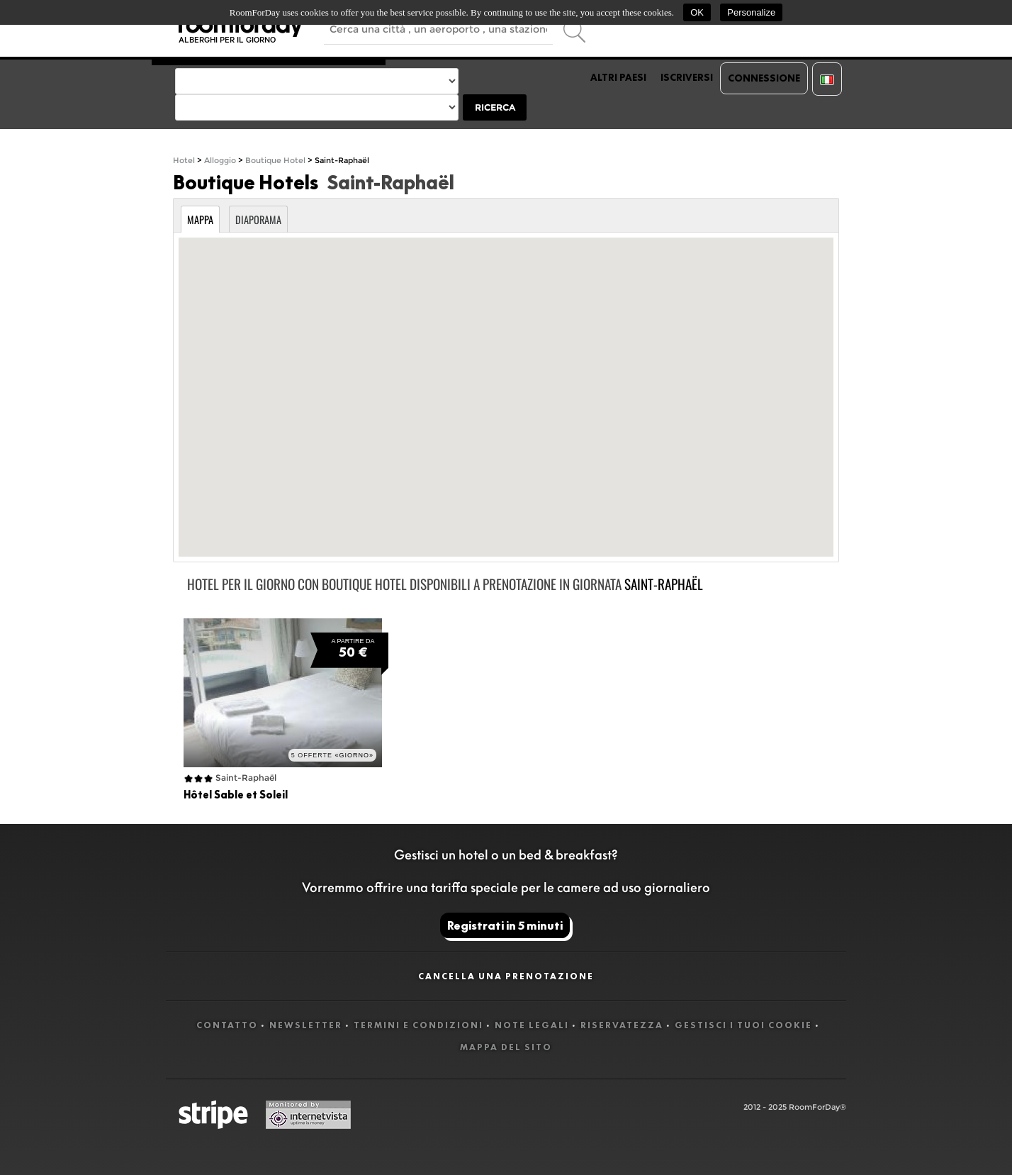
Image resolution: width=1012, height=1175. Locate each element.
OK (697, 12)
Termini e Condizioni (418, 1025)
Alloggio (220, 160)
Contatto (227, 1025)
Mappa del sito (506, 1047)
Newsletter (305, 1025)
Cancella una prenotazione (506, 976)
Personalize (751, 12)
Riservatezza (621, 1025)
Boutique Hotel (275, 160)
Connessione (764, 78)
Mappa (200, 219)
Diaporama (258, 219)
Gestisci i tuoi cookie (743, 1025)
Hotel (184, 160)
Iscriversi (686, 77)
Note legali (532, 1025)
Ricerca (495, 107)
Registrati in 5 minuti (505, 925)
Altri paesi (618, 77)
